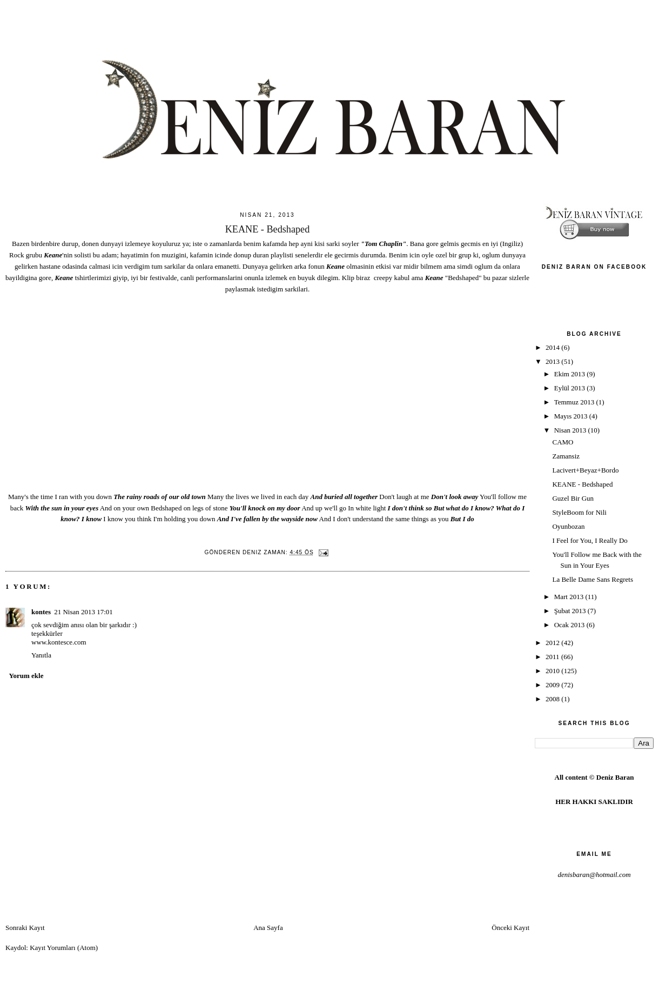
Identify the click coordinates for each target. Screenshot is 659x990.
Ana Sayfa (268, 927)
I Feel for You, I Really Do (589, 540)
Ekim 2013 (570, 374)
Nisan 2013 (571, 430)
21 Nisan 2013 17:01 (83, 612)
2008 (553, 699)
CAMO (562, 442)
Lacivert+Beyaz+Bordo (585, 470)
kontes (41, 612)
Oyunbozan (568, 526)
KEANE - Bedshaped (582, 484)
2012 (553, 643)
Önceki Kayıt (510, 927)
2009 (553, 685)
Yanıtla (41, 655)
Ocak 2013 (570, 625)
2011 (553, 657)
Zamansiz (566, 456)
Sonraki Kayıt (25, 927)
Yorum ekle (26, 676)
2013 (553, 361)
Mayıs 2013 (571, 416)
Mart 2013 (570, 597)
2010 (553, 671)
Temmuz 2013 (575, 402)
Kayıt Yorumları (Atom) (64, 948)
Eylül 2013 (570, 388)
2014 (553, 347)
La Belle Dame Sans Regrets (592, 579)
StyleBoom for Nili (579, 512)
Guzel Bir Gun (573, 498)
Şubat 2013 (571, 611)
